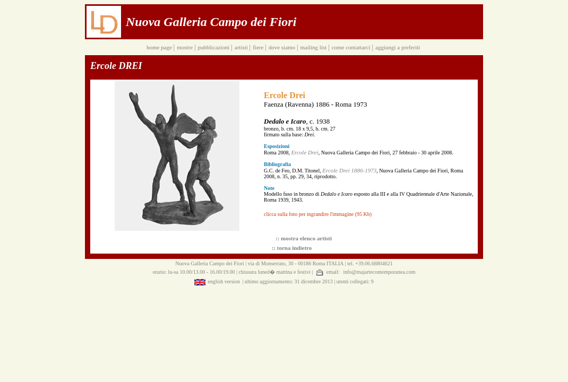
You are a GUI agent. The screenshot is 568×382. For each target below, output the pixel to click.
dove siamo (283, 47)
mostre (185, 47)
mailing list (314, 47)
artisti (242, 47)
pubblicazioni (214, 47)
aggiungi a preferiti (398, 47)
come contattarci (352, 47)
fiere (259, 47)
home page (160, 47)
